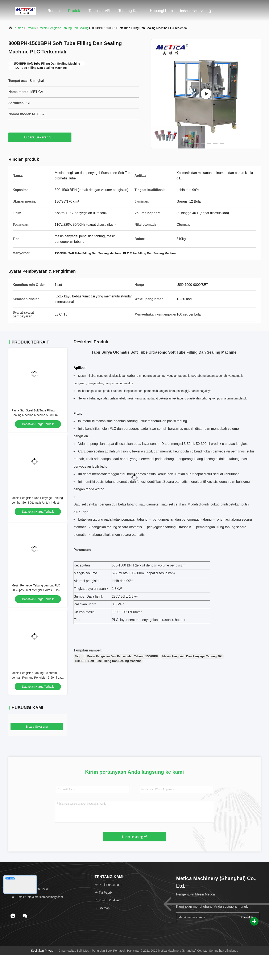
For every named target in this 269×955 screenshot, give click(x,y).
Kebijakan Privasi (42, 950)
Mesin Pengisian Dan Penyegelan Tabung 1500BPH (122, 656)
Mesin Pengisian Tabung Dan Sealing (64, 28)
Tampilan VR (99, 11)
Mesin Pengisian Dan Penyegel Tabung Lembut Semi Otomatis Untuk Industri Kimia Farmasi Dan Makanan (37, 502)
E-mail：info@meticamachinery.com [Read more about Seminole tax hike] (37, 897)
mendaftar (247, 917)
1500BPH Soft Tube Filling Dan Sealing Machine (108, 661)
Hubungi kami (162, 11)
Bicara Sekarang (39, 137)
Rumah (53, 11)
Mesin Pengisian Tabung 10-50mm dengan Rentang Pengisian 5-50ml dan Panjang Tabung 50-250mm (37, 677)
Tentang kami (129, 11)
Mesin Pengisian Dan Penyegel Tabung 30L (192, 656)
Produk (74, 11)
